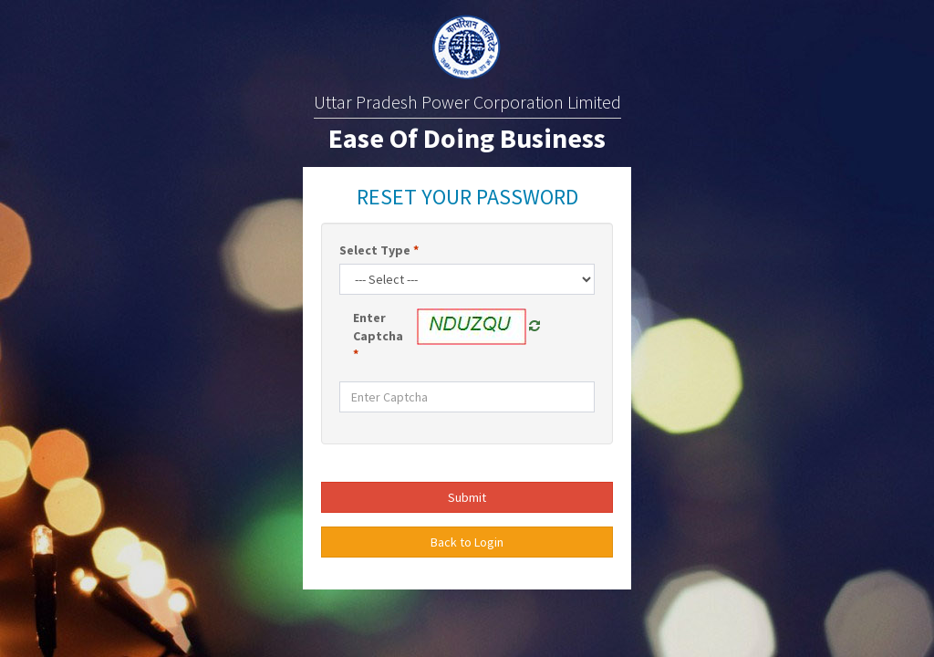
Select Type (379, 250)
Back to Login (467, 542)
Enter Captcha (378, 335)
